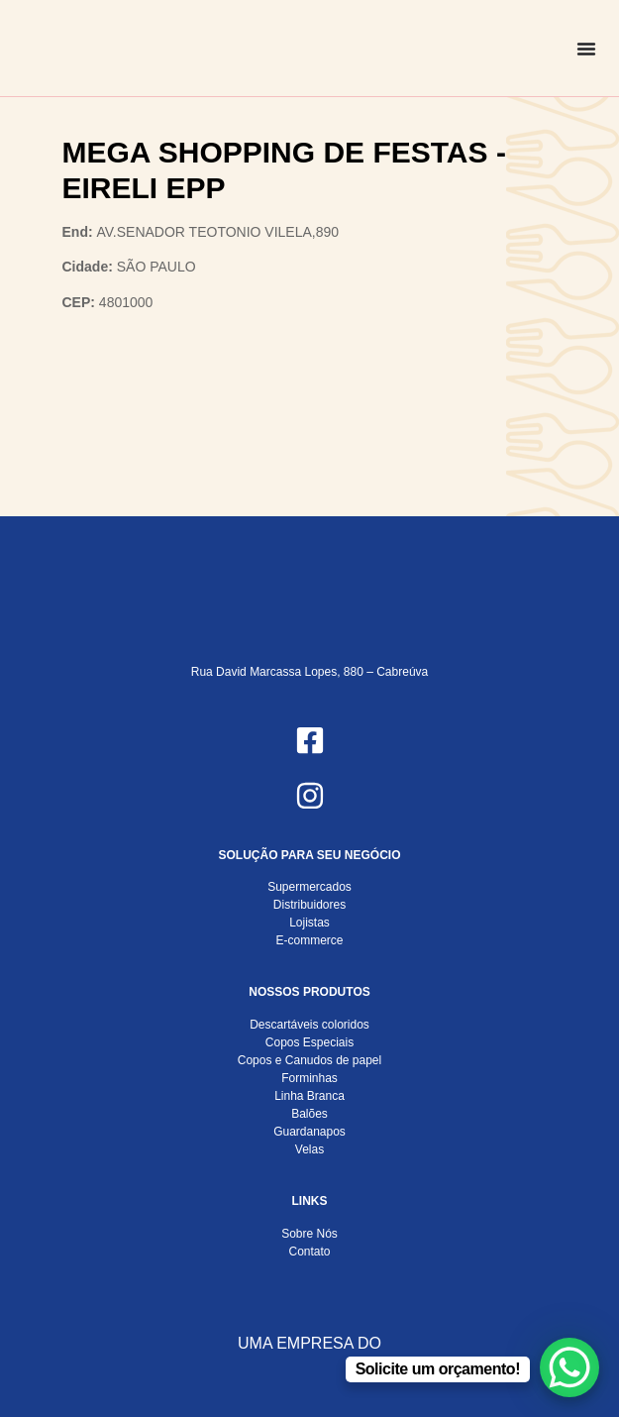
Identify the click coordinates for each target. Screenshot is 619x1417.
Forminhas (309, 1078)
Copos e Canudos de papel (309, 1060)
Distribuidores (309, 905)
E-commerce (309, 940)
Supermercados (309, 887)
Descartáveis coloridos (309, 1025)
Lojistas (309, 922)
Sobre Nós (309, 1234)
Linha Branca (309, 1096)
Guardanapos (309, 1132)
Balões (309, 1114)
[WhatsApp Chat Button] (569, 1367)
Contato (309, 1251)
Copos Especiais (309, 1042)
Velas (309, 1149)
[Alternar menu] (586, 48)
